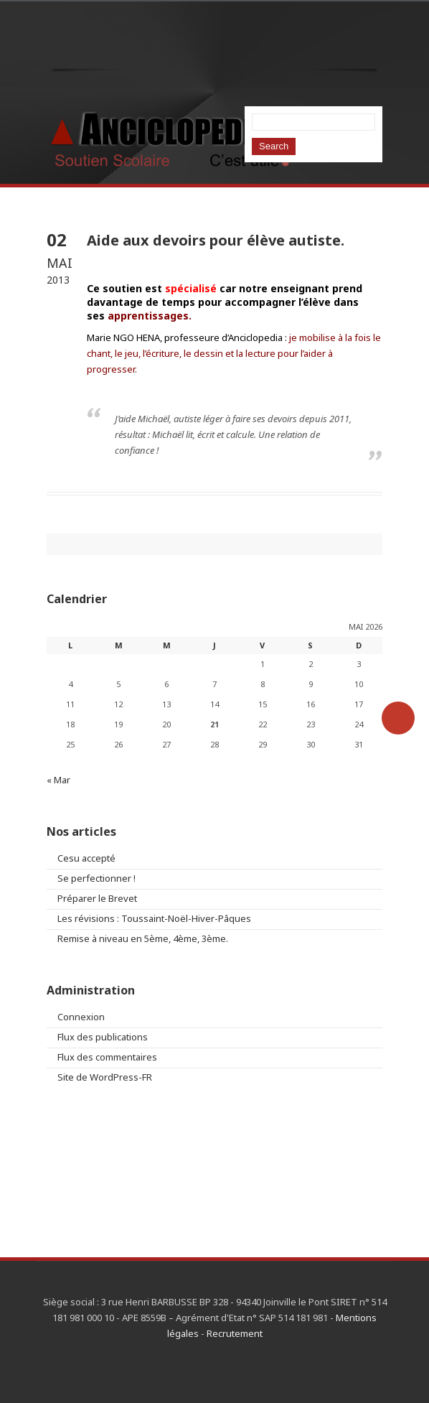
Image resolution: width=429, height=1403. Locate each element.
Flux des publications (102, 1036)
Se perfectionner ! (96, 878)
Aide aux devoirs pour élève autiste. (215, 240)
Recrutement (235, 1333)
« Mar (58, 779)
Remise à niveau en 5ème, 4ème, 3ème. (142, 938)
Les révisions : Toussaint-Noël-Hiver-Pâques (154, 918)
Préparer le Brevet (97, 898)
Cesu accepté (86, 858)
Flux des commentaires (107, 1056)
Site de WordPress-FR (104, 1077)
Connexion (81, 1016)
